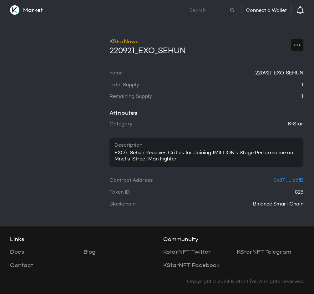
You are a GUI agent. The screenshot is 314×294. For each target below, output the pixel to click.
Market (33, 10)
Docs (17, 251)
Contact (21, 265)
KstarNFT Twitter (187, 251)
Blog (90, 251)
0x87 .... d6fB (288, 180)
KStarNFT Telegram (264, 251)
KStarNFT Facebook (191, 265)
